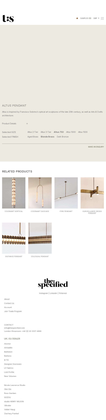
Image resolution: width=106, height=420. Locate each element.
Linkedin (53, 293)
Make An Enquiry (96, 147)
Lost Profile (9, 372)
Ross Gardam (10, 393)
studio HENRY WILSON (14, 401)
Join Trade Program (13, 311)
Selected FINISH (10, 136)
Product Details (9, 123)
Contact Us (9, 303)
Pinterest (63, 293)
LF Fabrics (8, 368)
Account (8, 307)
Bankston (8, 352)
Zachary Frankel (11, 413)
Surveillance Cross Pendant (92, 212)
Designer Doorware (12, 364)
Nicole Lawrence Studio (14, 385)
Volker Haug (9, 409)
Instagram (43, 293)
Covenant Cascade (40, 211)
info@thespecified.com (14, 328)
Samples (85, 18)
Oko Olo (7, 389)
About (6, 299)
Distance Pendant (13, 256)
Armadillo (8, 347)
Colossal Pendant (40, 256)
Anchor (7, 344)
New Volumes (10, 376)
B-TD (6, 360)
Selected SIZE (9, 132)
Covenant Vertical (14, 211)
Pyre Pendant (66, 211)
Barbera (7, 356)
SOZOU (7, 397)
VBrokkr (7, 405)
